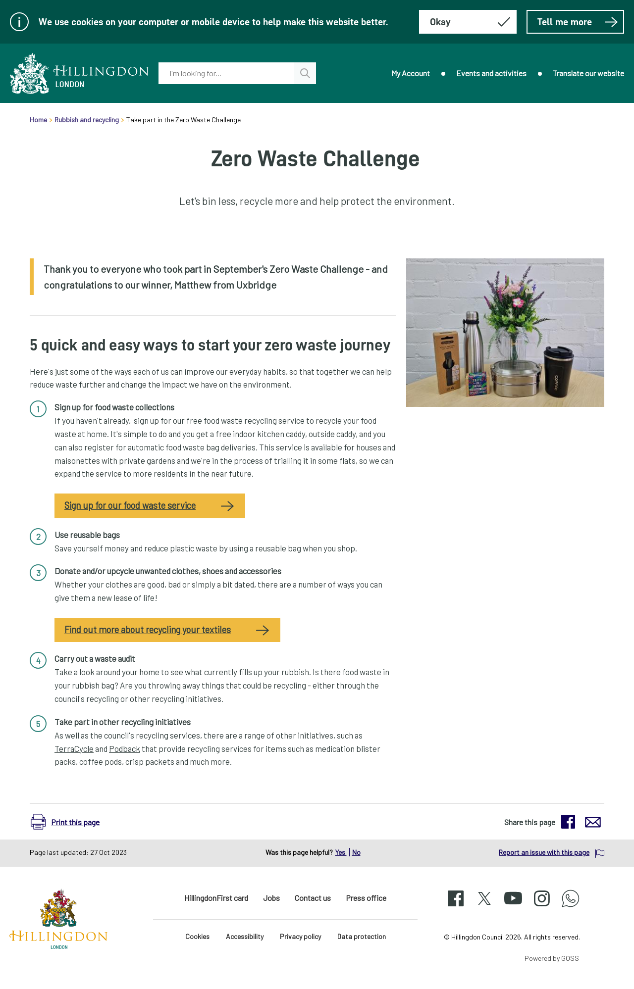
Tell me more (577, 22)
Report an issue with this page (544, 852)
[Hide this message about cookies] (468, 22)
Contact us (313, 897)
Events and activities (491, 73)
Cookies (197, 936)
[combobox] (226, 73)
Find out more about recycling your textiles (147, 629)
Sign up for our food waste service (130, 505)
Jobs (271, 897)
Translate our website (588, 73)
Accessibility (245, 936)
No (356, 852)
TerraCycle (74, 748)
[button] (70, 822)
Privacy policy (300, 936)
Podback (124, 748)
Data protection (361, 936)
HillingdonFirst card (216, 897)
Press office (366, 897)
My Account (410, 73)
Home (38, 119)
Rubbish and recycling (86, 119)
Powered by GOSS (552, 958)
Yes (341, 852)
